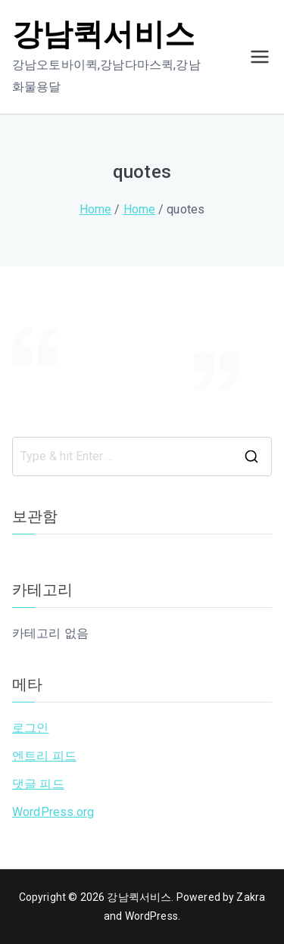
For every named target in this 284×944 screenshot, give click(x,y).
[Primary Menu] (260, 56)
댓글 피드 (38, 784)
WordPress (151, 916)
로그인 (30, 728)
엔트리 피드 (44, 756)
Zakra (250, 897)
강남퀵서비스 (103, 34)
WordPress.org (53, 812)
